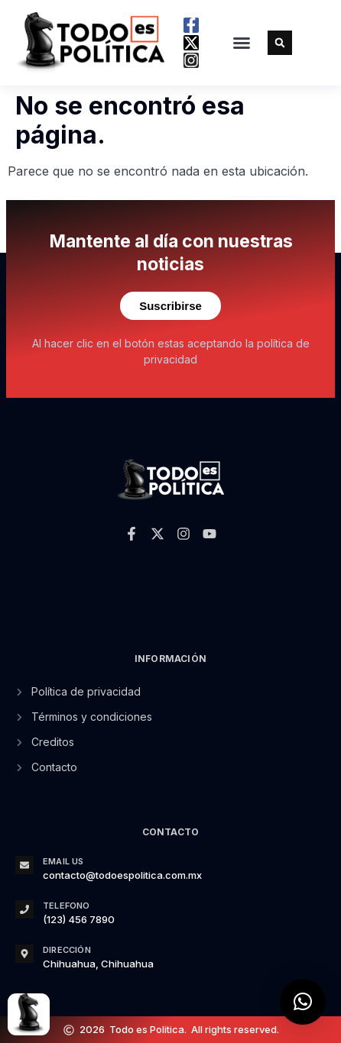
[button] (241, 43)
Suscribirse (170, 305)
